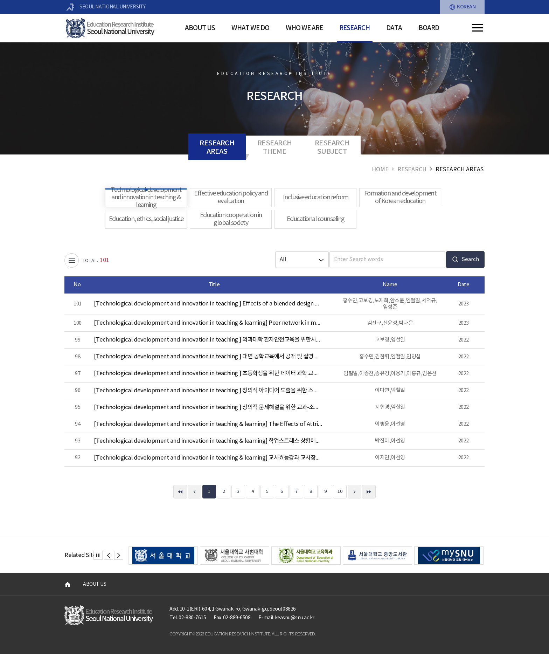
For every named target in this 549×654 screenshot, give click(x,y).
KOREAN (462, 7)
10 (340, 491)
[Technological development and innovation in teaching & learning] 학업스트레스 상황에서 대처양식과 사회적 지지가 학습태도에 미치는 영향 (208, 441)
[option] (163, 555)
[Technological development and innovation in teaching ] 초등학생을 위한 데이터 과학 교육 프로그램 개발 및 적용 (208, 373)
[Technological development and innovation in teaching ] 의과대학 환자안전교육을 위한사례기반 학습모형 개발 (208, 340)
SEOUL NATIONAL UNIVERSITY (106, 7)
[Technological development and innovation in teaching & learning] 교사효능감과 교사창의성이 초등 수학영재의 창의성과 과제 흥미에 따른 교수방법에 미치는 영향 (208, 458)
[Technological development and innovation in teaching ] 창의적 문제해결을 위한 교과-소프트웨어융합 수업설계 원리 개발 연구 (208, 407)
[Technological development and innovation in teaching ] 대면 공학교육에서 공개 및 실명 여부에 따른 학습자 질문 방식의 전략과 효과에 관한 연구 (208, 356)
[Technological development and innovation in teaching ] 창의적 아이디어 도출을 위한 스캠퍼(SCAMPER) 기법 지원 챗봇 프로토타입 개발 (208, 390)
